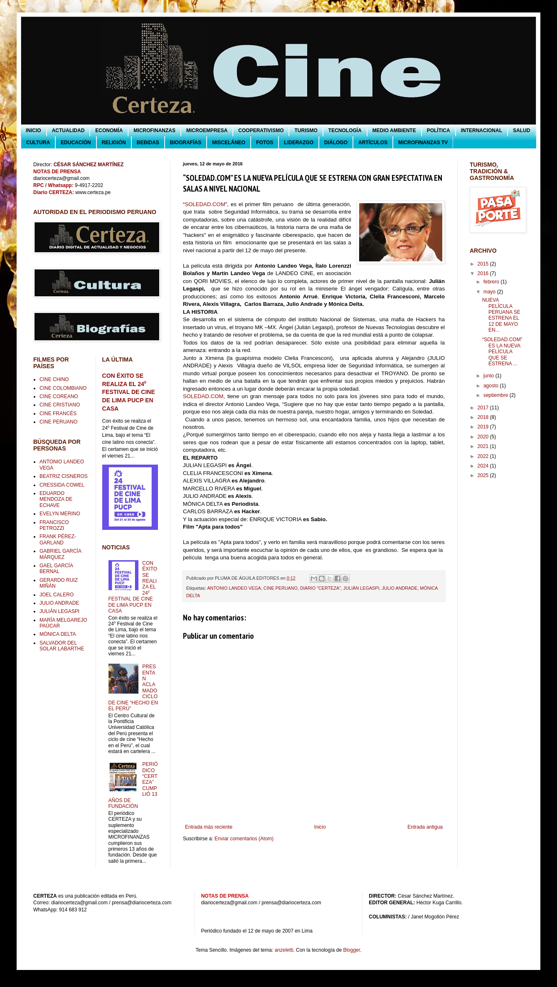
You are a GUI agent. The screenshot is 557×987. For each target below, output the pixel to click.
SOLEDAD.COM (205, 204)
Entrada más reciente (208, 827)
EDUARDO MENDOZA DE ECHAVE (55, 499)
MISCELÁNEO (228, 142)
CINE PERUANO (281, 588)
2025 (484, 475)
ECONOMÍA (109, 130)
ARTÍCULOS (372, 142)
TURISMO (305, 130)
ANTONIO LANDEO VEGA (234, 588)
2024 (484, 466)
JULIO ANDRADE (400, 588)
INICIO (33, 130)
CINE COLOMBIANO (62, 388)
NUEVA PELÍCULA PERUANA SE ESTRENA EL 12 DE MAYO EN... (501, 315)
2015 (484, 264)
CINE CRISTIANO (59, 405)
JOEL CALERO (56, 595)
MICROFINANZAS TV (423, 142)
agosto (491, 386)
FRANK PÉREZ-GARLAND (57, 539)
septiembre (496, 395)
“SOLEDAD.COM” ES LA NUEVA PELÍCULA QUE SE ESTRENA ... (502, 352)
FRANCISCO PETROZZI (54, 525)
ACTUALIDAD (68, 130)
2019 (484, 427)
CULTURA (38, 142)
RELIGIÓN (114, 142)
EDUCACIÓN (76, 142)
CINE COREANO (58, 396)
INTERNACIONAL (481, 130)
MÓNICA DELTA (57, 634)
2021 (484, 446)
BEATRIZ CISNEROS (63, 476)
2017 (484, 408)
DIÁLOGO (336, 142)
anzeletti (284, 950)
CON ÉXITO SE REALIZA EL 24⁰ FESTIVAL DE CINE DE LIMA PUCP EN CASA (128, 392)
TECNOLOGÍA (345, 130)
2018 (484, 417)
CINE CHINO (54, 379)
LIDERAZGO (298, 142)
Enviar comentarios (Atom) (244, 839)
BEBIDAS (148, 142)
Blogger (351, 950)
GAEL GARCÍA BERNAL (56, 568)
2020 (484, 437)
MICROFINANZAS (154, 130)
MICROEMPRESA (206, 130)
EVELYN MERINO (59, 514)
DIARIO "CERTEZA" (320, 588)
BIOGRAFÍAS (185, 142)
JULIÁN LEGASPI (361, 588)
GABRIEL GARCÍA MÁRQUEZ (60, 554)
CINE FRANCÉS (57, 413)
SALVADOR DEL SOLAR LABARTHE (61, 646)
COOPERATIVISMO (260, 130)
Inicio (320, 827)
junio (489, 376)
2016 (484, 273)
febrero (491, 282)
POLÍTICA (438, 130)
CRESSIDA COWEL (61, 485)
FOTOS (264, 142)
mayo (490, 292)
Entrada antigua (425, 827)
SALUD (521, 130)
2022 (484, 456)
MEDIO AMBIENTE (394, 130)
